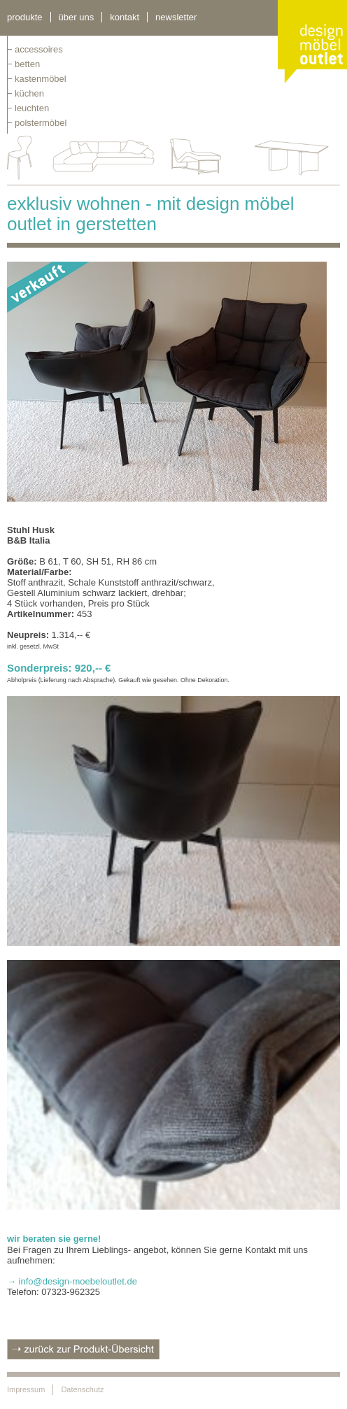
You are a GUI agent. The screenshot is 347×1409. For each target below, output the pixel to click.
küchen (29, 93)
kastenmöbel (40, 78)
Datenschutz (82, 1389)
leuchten (32, 108)
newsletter (176, 17)
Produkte (25, 17)
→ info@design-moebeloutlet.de (72, 1281)
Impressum (26, 1389)
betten (27, 64)
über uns (76, 17)
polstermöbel (40, 123)
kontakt (124, 17)
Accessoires (39, 49)
